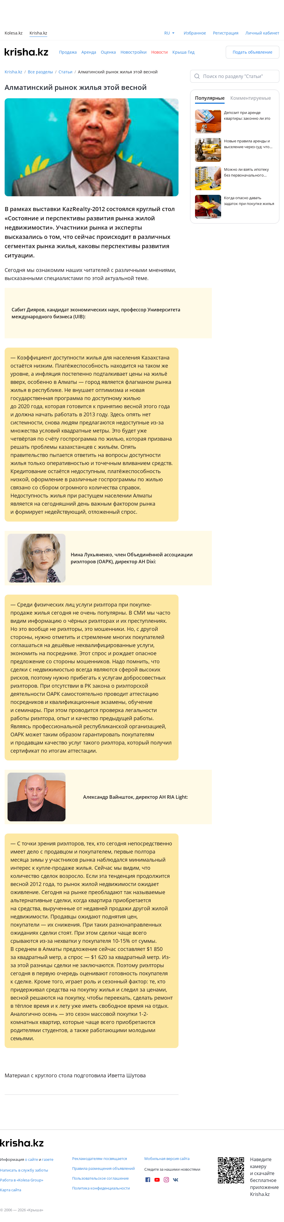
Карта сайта (10, 1189)
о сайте (31, 1159)
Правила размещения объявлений (103, 1168)
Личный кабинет (262, 33)
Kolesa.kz (14, 33)
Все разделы (40, 72)
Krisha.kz (13, 72)
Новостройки (134, 52)
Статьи (65, 72)
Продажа (68, 52)
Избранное (195, 33)
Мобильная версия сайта (167, 1158)
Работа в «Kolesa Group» (21, 1180)
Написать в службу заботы (24, 1170)
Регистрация (226, 33)
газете (47, 1159)
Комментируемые (250, 98)
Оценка (108, 52)
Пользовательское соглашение (100, 1178)
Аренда (88, 52)
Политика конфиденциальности (101, 1188)
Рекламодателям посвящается (99, 1158)
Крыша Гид (183, 52)
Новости (159, 52)
